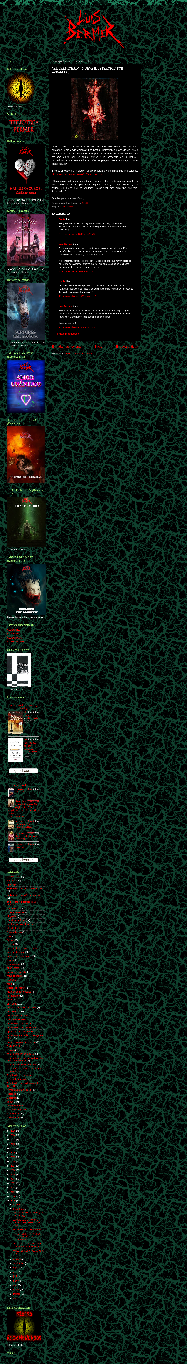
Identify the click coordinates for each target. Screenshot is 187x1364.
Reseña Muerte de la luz (19, 1090)
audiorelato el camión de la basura (24, 895)
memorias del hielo (16, 1019)
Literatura (12, 1004)
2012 (13, 1187)
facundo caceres (15, 976)
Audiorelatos (13, 908)
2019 (13, 1157)
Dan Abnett (20, 847)
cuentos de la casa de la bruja (22, 948)
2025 (13, 1130)
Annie (62, 281)
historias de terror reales (19, 992)
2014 (13, 1179)
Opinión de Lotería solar (19, 1023)
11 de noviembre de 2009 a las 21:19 (77, 296)
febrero (17, 1294)
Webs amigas (14, 1117)
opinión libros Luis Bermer (20, 1031)
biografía (11, 916)
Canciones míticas (16, 920)
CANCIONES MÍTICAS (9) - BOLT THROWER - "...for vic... (26, 1223)
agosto (17, 1267)
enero (16, 1298)
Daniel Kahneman (32, 752)
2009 (13, 1200)
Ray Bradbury (21, 792)
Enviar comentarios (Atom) (79, 353)
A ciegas (19, 789)
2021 (13, 1148)
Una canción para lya (17, 1109)
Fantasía (11, 980)
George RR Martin (16, 988)
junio (16, 1276)
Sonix (62, 219)
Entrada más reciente (67, 346)
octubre (17, 1259)
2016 (13, 1170)
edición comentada (16, 972)
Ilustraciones (68, 206)
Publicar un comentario (67, 334)
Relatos (11, 1050)
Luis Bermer (65, 244)
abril (15, 1285)
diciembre (18, 1204)
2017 (13, 1166)
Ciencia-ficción (14, 932)
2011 (13, 1192)
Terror (10, 1102)
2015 (13, 1174)
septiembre (19, 1263)
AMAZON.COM (14, 638)
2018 (13, 1161)
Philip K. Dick (13, 1046)
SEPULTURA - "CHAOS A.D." (27, 1229)
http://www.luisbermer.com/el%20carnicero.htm (77, 174)
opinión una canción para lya (21, 1042)
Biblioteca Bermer (16, 912)
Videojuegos (13, 1113)
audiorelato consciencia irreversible (24, 888)
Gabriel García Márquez (25, 827)
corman (11, 944)
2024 (13, 1135)
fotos (9, 984)
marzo (16, 1289)
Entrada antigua (127, 346)
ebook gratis (13, 968)
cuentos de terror (15, 952)
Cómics (11, 940)
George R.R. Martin (17, 816)
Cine (9, 936)
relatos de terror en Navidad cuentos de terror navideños (25, 1059)
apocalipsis (12, 884)
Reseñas (11, 1094)
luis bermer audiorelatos (19, 1015)
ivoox (9, 999)
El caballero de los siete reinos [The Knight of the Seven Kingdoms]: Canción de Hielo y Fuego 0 (23, 807)
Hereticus (19, 844)
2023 (13, 1139)
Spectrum (12, 1098)
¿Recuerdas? (13, 876)
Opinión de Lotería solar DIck (21, 1027)
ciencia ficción (14, 928)
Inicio (98, 346)
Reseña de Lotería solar (19, 1075)
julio (15, 1272)
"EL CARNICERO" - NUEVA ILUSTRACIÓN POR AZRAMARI (26, 1237)
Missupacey (21, 839)
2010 (13, 1196)
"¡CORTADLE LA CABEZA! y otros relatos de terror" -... (27, 1245)
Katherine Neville (32, 718)
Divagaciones (13, 964)
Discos (10, 960)
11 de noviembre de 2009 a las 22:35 (77, 327)
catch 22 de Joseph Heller (20, 924)
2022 (13, 1144)
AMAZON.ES (13, 630)
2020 (13, 1152)
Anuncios (11, 880)
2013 (13, 1183)
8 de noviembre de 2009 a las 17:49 (77, 234)
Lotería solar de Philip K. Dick (22, 1007)
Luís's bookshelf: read (23, 785)
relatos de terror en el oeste (20, 1054)
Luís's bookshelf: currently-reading (23, 707)
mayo (16, 1281)
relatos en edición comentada (21, 1064)
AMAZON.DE (13, 633)
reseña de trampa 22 (17, 1079)
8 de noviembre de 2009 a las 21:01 (77, 271)
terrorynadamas (15, 1105)
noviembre (18, 1209)
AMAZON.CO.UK (15, 641)
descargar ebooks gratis (19, 956)
